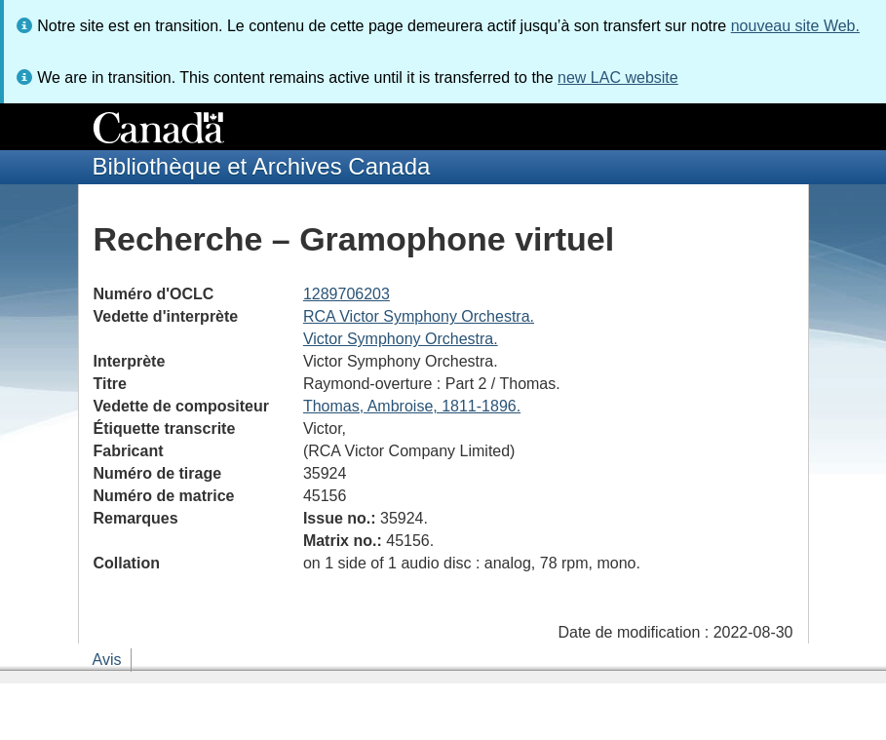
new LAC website (618, 77)
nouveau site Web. (795, 26)
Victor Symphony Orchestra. (400, 339)
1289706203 (346, 294)
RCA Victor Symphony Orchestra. (418, 316)
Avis (107, 659)
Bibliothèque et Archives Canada (262, 166)
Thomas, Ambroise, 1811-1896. (411, 406)
